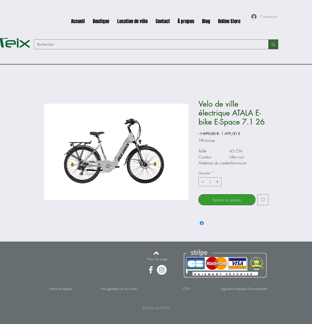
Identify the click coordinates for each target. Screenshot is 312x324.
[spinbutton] (210, 182)
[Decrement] (202, 182)
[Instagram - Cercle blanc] (162, 270)
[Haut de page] (157, 259)
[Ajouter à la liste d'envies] (262, 199)
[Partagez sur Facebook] (202, 223)
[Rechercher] (147, 44)
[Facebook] (151, 270)
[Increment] (218, 182)
